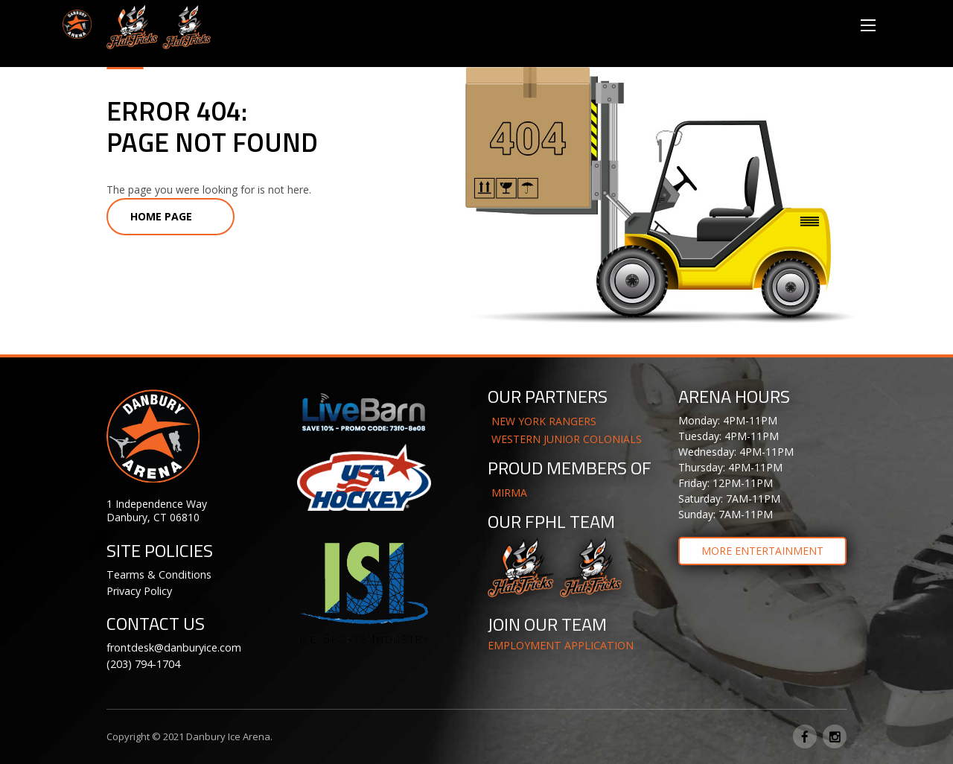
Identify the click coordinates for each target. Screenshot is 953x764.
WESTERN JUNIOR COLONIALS (566, 439)
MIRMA (509, 493)
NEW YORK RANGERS (543, 421)
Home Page (161, 216)
